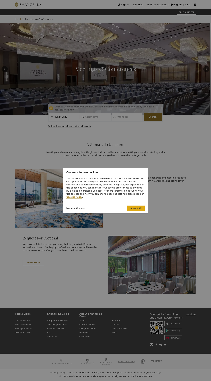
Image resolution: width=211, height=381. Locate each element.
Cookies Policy (74, 197)
